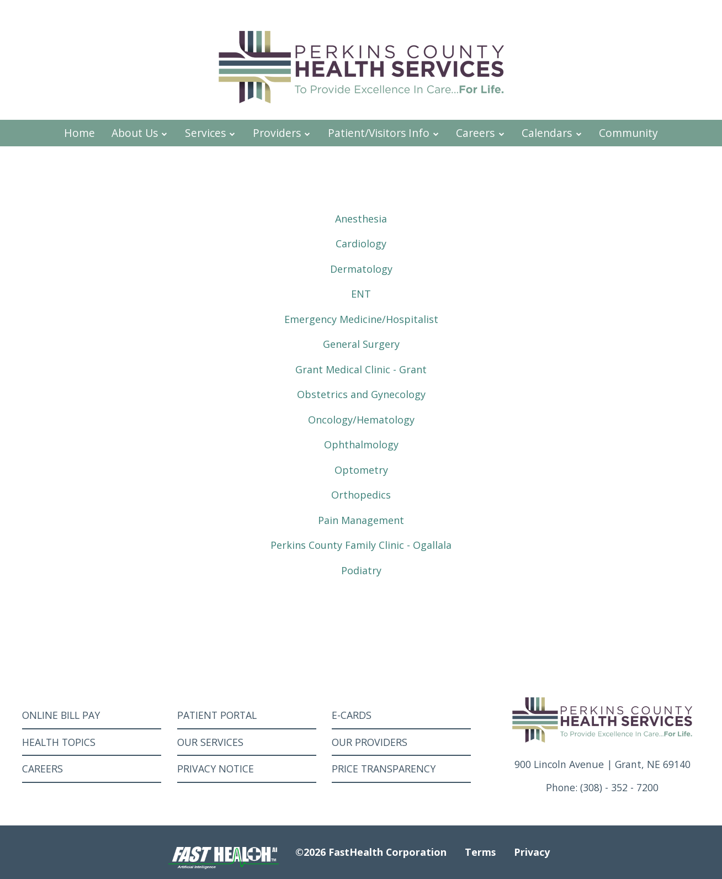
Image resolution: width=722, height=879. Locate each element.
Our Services (210, 742)
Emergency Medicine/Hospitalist (361, 319)
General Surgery (361, 344)
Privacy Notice (215, 768)
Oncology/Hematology (361, 419)
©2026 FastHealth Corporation (371, 852)
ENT (361, 293)
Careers (480, 132)
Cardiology (361, 243)
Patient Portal (217, 715)
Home (79, 132)
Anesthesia (361, 218)
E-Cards (351, 715)
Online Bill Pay (61, 715)
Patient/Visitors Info (384, 132)
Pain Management (361, 520)
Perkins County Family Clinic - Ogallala (361, 545)
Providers (282, 132)
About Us (140, 132)
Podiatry (361, 570)
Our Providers (369, 742)
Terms (480, 852)
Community (628, 132)
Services (210, 132)
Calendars (552, 132)
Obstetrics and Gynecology (361, 394)
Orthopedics (361, 494)
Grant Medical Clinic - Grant (361, 369)
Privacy (532, 852)
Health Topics (58, 742)
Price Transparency (384, 768)
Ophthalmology (361, 444)
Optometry (361, 469)
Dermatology (361, 269)
